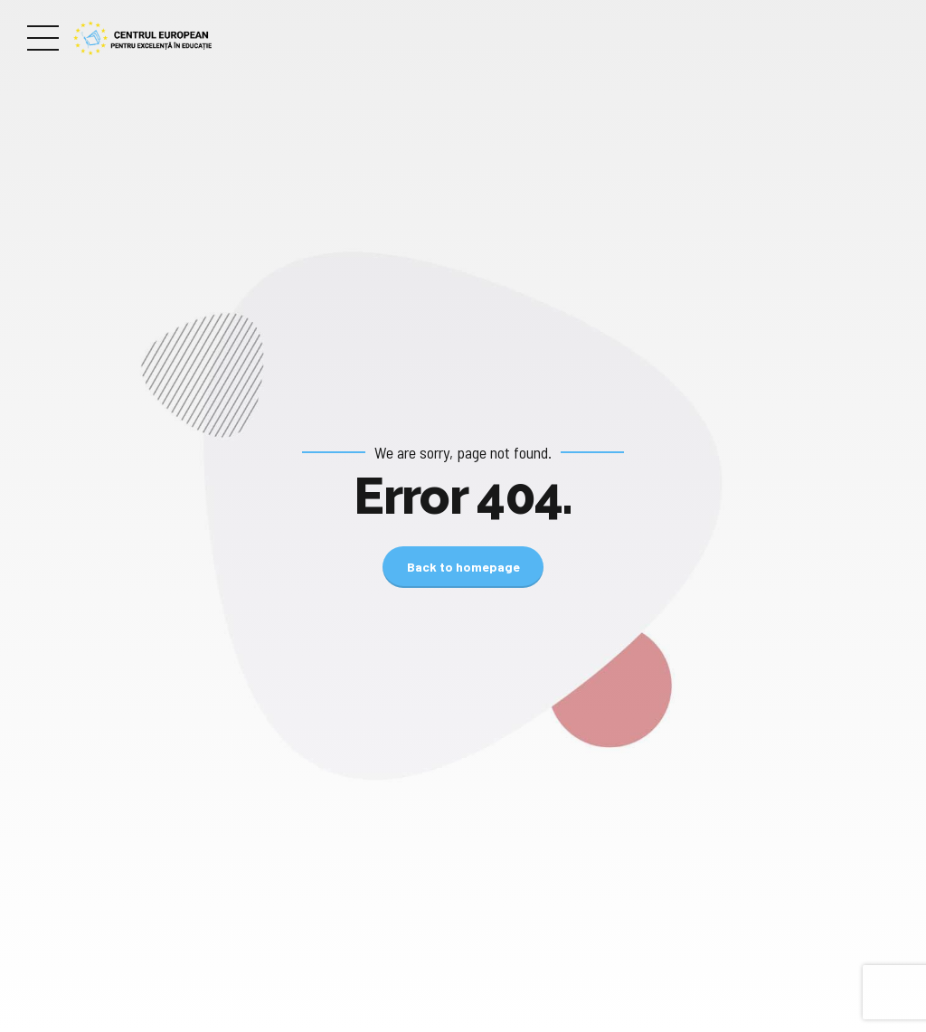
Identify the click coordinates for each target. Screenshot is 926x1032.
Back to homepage (463, 566)
